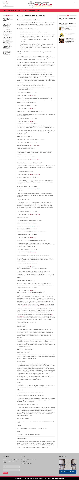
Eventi (19, 10)
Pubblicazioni (31, 10)
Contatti (74, 2)
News (24, 10)
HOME (5, 10)
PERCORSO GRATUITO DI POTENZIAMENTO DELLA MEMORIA (7, 52)
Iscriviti (5, 472)
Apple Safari (37, 305)
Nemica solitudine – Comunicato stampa (67, 23)
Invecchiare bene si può (69, 33)
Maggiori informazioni (59, 478)
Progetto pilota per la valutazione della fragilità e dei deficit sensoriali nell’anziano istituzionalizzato (8, 45)
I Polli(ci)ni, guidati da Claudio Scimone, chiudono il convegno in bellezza (70, 40)
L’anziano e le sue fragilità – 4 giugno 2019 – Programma (8, 19)
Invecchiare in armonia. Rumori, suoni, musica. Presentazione (7, 33)
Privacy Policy (33, 95)
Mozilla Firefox (31, 305)
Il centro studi (12, 10)
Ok (52, 478)
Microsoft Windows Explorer (48, 305)
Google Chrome (24, 305)
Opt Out (38, 145)
